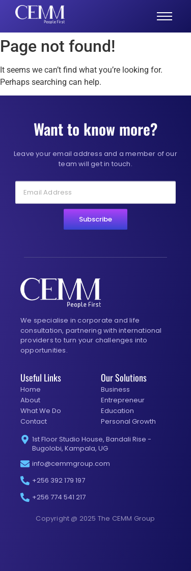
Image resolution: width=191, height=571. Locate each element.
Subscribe (95, 229)
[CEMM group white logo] (40, 14)
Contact (33, 421)
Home (30, 389)
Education (117, 411)
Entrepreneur (123, 400)
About (30, 400)
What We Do (40, 411)
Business (115, 389)
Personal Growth (128, 421)
